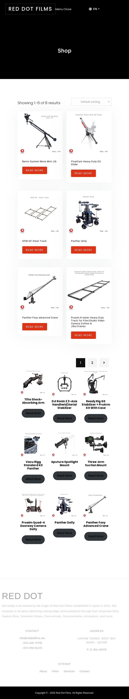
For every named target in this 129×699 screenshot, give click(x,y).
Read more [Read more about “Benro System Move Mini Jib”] (34, 170)
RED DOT (22, 596)
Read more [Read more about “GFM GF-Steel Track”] (34, 250)
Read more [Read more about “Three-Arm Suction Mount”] (95, 476)
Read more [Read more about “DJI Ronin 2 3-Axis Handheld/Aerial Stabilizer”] (64, 418)
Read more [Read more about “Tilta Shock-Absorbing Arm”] (33, 413)
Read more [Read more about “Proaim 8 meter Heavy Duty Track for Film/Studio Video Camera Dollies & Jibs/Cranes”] (83, 335)
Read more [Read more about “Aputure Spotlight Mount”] (64, 476)
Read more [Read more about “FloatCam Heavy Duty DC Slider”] (83, 173)
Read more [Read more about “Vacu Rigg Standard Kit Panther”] (33, 479)
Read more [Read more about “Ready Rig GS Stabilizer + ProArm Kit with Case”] (95, 418)
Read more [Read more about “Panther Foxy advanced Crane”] (34, 327)
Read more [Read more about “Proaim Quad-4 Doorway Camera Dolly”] (33, 540)
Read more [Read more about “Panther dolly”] (83, 250)
